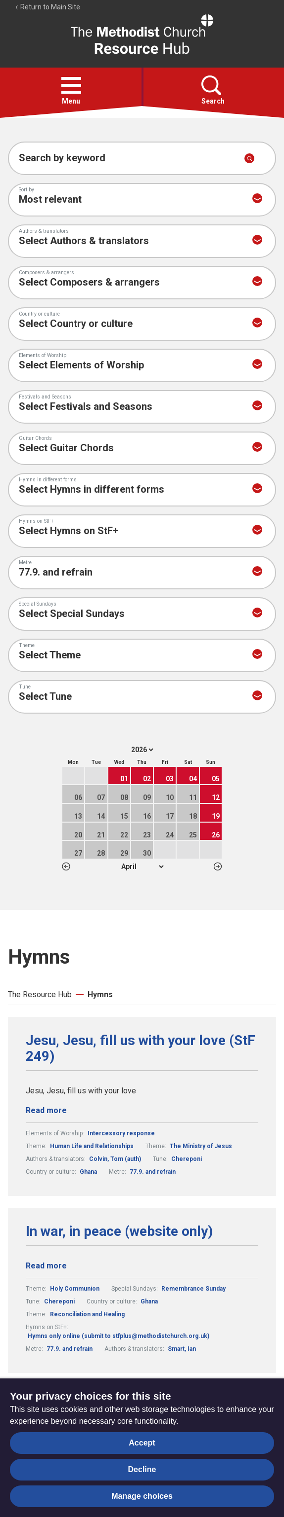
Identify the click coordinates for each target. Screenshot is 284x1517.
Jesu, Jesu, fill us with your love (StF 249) (140, 1048)
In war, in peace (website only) (119, 1231)
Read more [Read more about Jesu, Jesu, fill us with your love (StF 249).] (46, 1110)
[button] (71, 85)
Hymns (100, 994)
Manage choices (142, 1496)
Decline (142, 1469)
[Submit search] (249, 158)
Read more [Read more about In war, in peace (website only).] (46, 1265)
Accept (142, 1443)
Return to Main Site (47, 7)
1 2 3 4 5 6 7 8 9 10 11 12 (142, 866)
